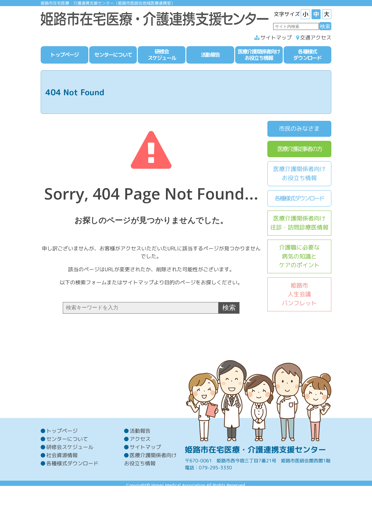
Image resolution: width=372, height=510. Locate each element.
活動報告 (140, 451)
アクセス (140, 459)
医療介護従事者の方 (299, 150)
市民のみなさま (299, 129)
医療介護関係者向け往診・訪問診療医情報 (299, 224)
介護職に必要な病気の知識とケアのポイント (299, 257)
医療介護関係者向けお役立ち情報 (299, 174)
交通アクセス (315, 38)
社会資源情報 (62, 475)
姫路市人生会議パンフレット (299, 295)
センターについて (67, 459)
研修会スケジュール (69, 467)
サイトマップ (276, 38)
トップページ (62, 451)
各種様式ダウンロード (299, 199)
